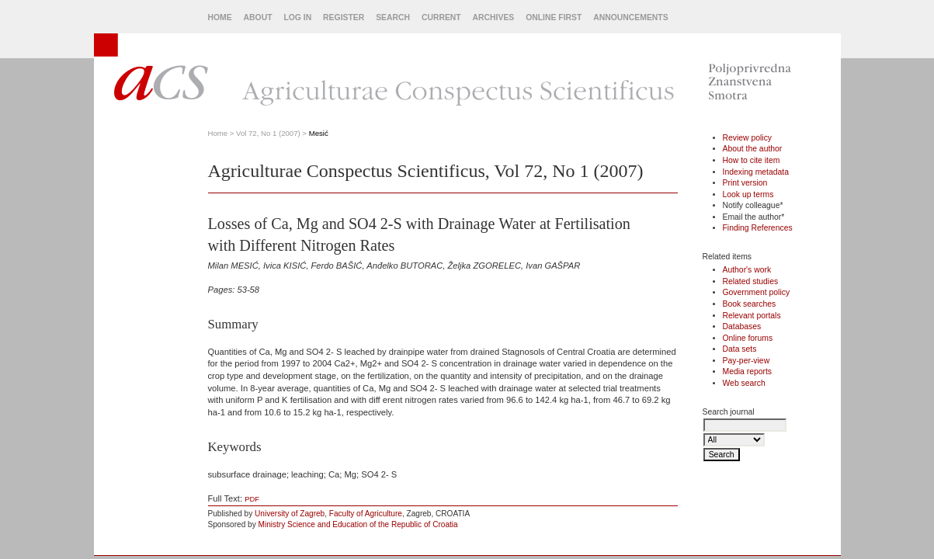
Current (441, 17)
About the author (753, 148)
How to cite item (751, 160)
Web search (744, 383)
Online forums (748, 338)
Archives (494, 17)
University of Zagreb (290, 513)
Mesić (318, 133)
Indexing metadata (756, 172)
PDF (252, 499)
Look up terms (748, 194)
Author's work (747, 270)
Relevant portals (752, 315)
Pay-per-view (746, 360)
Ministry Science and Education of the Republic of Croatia (358, 524)
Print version (745, 183)
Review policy (748, 138)
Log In (297, 17)
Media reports (748, 371)
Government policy (756, 292)
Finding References (758, 228)
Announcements (630, 17)
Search (393, 17)
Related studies (751, 281)
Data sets (740, 349)
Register (343, 17)
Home (220, 17)
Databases (742, 326)
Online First (554, 17)
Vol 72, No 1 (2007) (268, 133)
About (258, 17)
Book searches (749, 304)
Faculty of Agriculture (365, 513)
